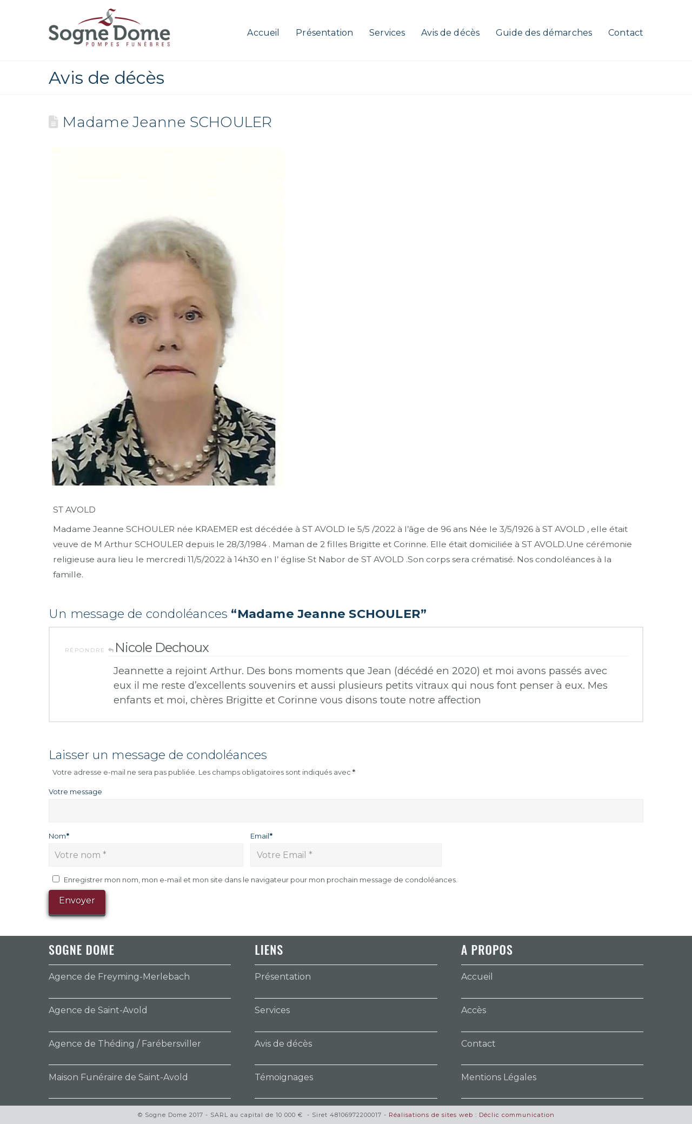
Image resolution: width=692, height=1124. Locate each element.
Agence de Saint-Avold (98, 1010)
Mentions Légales (498, 1077)
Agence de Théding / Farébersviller (125, 1044)
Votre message (75, 791)
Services (272, 1010)
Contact (478, 1044)
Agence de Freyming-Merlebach (119, 977)
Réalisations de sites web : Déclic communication (472, 1115)
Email (261, 836)
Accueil (477, 977)
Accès (473, 1010)
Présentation (283, 977)
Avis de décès (283, 1044)
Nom (59, 836)
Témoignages (284, 1077)
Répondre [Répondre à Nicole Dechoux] (90, 650)
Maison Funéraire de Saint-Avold (118, 1077)
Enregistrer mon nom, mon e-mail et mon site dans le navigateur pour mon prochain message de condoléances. (260, 879)
